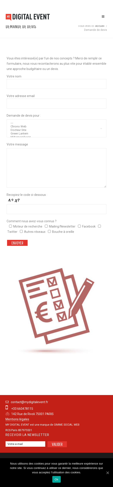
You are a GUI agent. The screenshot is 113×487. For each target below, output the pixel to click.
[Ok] (107, 472)
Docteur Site (57, 130)
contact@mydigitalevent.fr (29, 402)
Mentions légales (17, 419)
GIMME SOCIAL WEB (66, 424)
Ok (56, 479)
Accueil (99, 26)
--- (57, 123)
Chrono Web (57, 126)
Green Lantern (57, 133)
